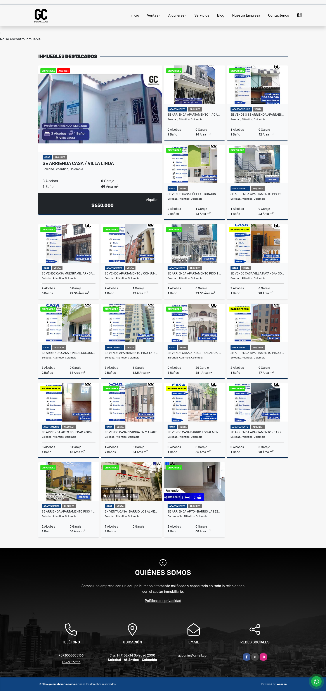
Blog (220, 15)
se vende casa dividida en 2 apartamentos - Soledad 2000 (131, 432)
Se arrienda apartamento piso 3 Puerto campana (257, 353)
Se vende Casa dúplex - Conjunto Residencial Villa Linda (194, 194)
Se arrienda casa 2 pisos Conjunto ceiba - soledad (68, 353)
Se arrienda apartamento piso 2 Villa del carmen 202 (257, 194)
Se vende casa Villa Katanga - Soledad (257, 273)
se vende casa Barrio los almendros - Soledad (194, 432)
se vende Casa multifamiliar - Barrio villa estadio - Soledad (68, 273)
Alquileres (176, 15)
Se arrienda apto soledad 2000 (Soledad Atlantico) (68, 432)
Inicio (134, 15)
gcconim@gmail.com (193, 655)
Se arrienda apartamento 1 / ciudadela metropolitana (194, 114)
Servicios (201, 15)
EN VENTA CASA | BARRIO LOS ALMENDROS (131, 511)
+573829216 (71, 662)
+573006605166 (71, 655)
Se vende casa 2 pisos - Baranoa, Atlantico (194, 353)
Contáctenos (278, 15)
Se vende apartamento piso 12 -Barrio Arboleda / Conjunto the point (131, 353)
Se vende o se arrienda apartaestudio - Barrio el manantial (257, 114)
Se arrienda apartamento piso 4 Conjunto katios (68, 511)
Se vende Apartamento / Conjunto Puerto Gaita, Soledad (131, 273)
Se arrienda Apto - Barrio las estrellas (194, 511)
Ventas (152, 15)
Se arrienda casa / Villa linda (78, 163)
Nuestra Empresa (246, 15)
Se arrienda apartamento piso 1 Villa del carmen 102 (194, 273)
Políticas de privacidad (163, 601)
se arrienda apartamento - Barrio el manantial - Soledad (257, 432)
